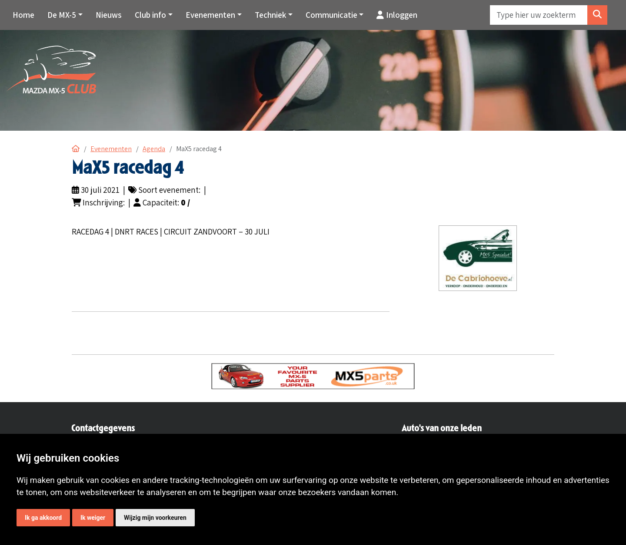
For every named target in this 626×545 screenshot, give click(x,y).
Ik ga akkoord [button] (43, 517)
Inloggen (396, 15)
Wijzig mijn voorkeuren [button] (155, 517)
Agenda (154, 148)
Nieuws (109, 15)
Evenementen (111, 148)
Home (23, 15)
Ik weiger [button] (92, 517)
